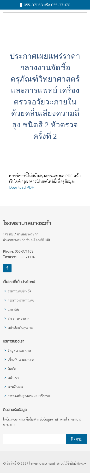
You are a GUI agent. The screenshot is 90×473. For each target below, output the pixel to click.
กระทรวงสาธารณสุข (21, 300)
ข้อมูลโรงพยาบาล (19, 350)
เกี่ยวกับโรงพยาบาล (21, 359)
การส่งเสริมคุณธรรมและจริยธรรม (29, 395)
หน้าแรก (13, 377)
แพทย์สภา (15, 309)
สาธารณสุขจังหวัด (19, 291)
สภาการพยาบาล (18, 318)
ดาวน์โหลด (15, 386)
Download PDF (21, 189)
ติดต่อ (12, 368)
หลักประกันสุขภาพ (20, 327)
